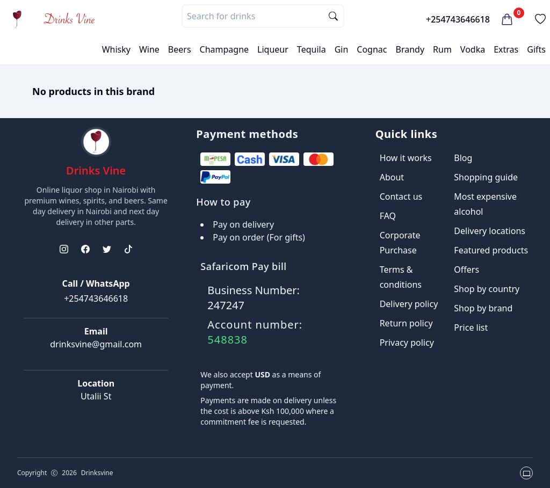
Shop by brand (483, 308)
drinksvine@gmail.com (96, 344)
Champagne (224, 49)
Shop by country (486, 289)
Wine (149, 49)
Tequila (311, 49)
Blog (463, 158)
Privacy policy (407, 342)
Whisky (116, 49)
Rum (442, 49)
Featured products (491, 250)
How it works (406, 158)
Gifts (536, 49)
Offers (466, 269)
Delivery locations (489, 231)
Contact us (401, 196)
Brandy (409, 49)
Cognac (372, 49)
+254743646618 (458, 19)
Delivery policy (409, 304)
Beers (179, 49)
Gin (342, 49)
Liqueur (272, 49)
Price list (471, 327)
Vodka (472, 49)
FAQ (388, 216)
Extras (506, 49)
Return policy (406, 323)
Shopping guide (486, 177)
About (392, 177)
